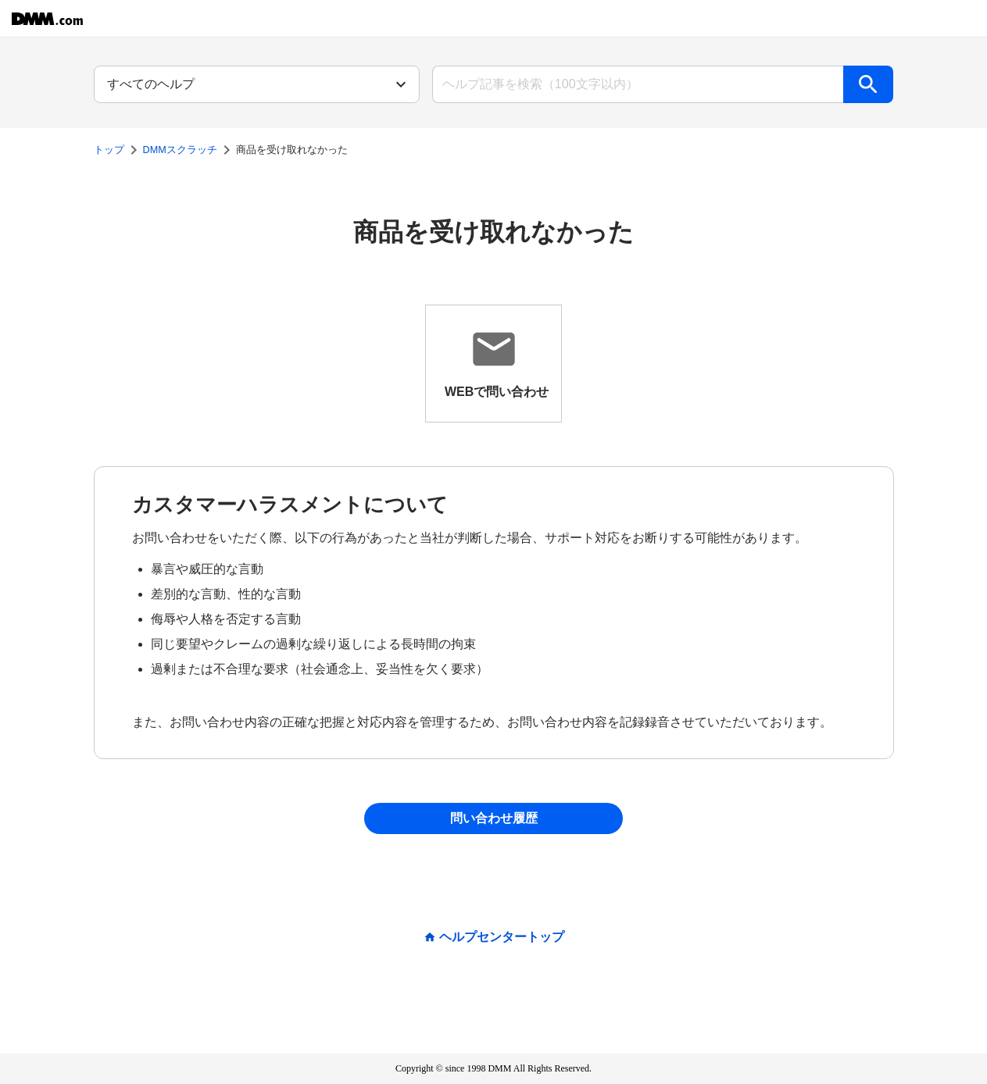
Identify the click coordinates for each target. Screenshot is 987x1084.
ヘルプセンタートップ (501, 937)
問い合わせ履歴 (494, 818)
